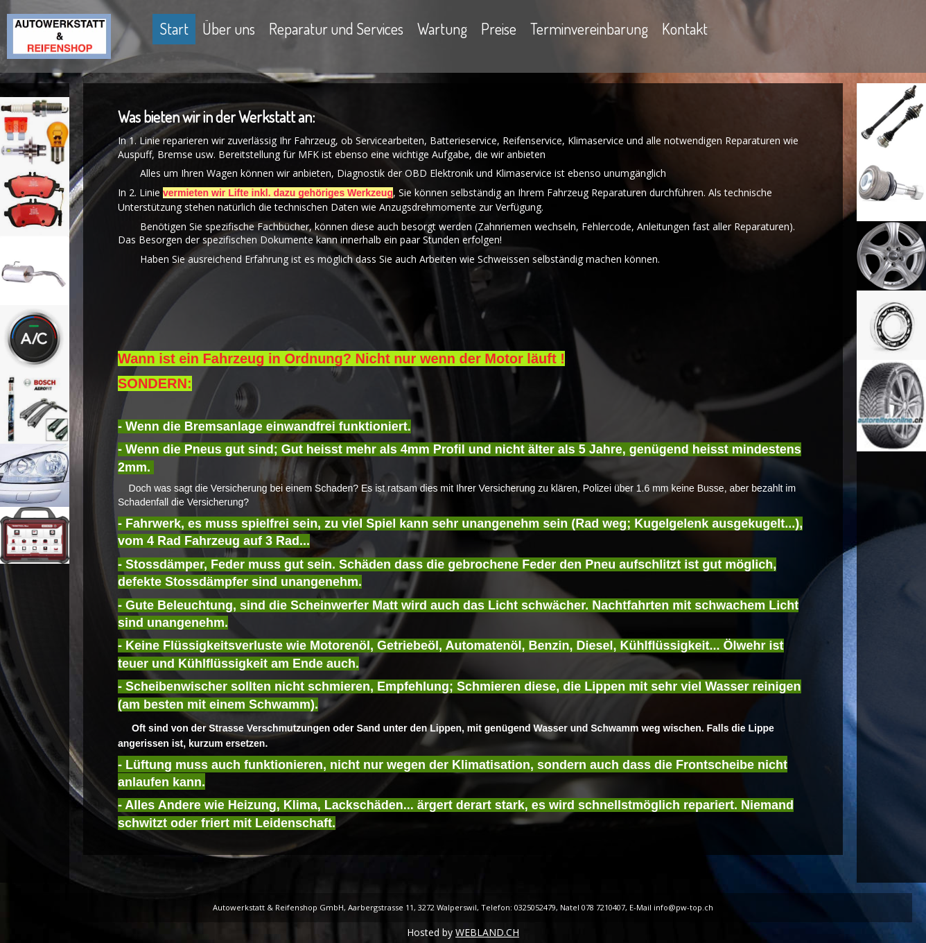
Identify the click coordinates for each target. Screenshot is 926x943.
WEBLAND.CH (487, 932)
